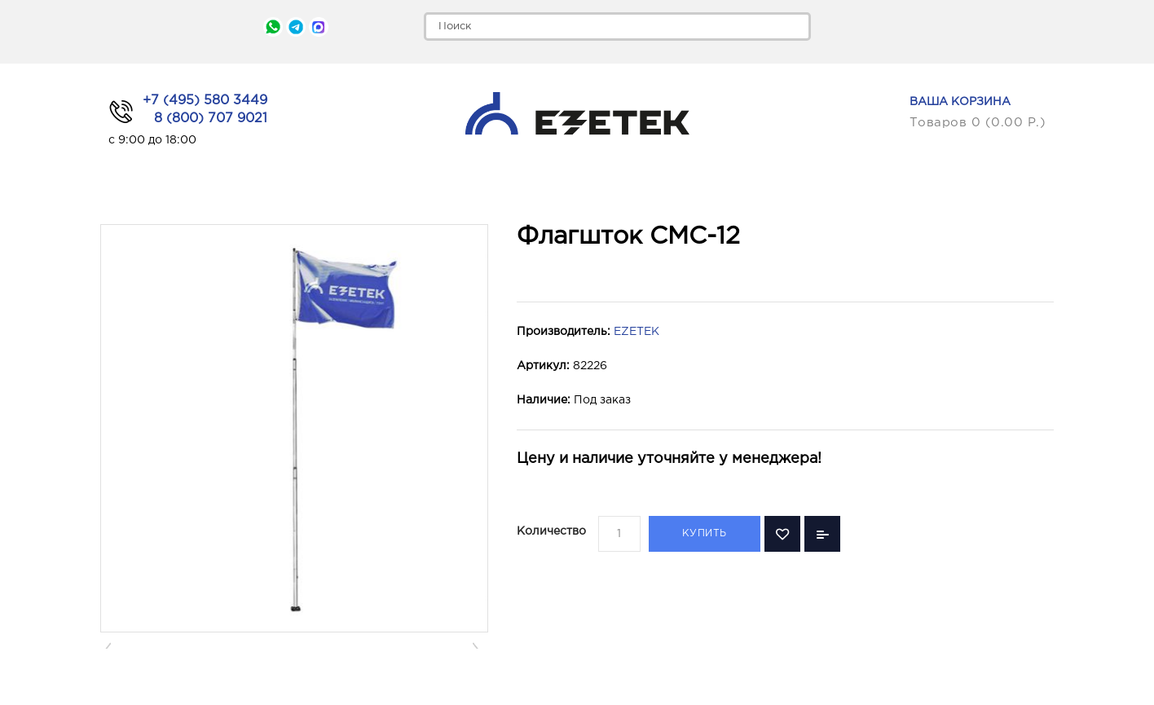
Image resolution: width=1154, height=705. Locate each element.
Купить (704, 533)
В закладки (782, 534)
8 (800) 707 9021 (210, 118)
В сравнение (822, 534)
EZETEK (636, 332)
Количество (551, 531)
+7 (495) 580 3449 (205, 101)
